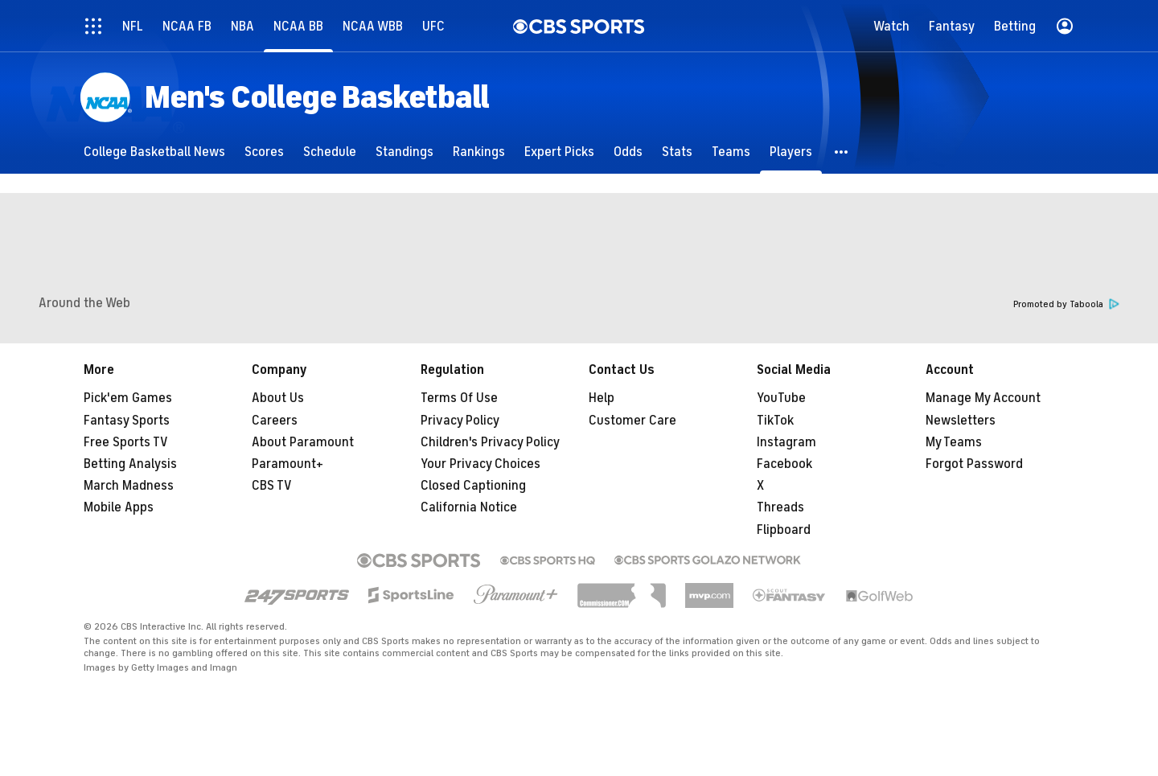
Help (601, 398)
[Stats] (677, 151)
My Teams (954, 442)
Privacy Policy (460, 421)
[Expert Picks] (559, 151)
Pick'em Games (128, 398)
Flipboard (784, 530)
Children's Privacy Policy (490, 442)
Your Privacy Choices (480, 464)
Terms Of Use (459, 398)
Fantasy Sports (127, 421)
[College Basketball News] (154, 151)
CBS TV (272, 486)
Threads (780, 507)
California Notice (469, 507)
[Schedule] (330, 151)
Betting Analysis (130, 464)
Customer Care (632, 421)
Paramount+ (287, 464)
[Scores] (264, 151)
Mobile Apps (119, 507)
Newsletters (961, 421)
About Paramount (303, 442)
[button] (842, 151)
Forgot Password (974, 464)
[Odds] (628, 151)
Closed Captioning (473, 486)
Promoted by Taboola (1066, 304)
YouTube (781, 398)
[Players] (791, 151)
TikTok (775, 421)
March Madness (129, 486)
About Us (278, 398)
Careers (275, 421)
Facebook (784, 464)
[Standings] (404, 151)
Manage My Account (983, 398)
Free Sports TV (126, 442)
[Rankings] (479, 151)
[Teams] (731, 151)
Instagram (786, 442)
